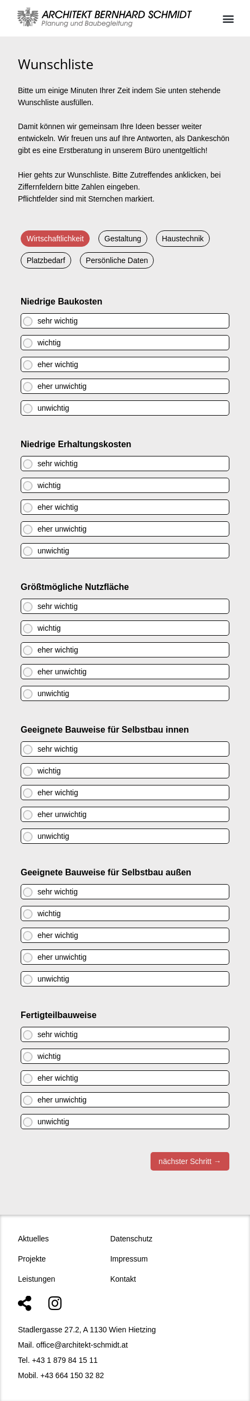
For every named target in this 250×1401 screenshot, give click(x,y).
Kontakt (123, 1279)
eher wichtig (58, 364)
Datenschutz (131, 1238)
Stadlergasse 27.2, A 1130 (62, 1329)
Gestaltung (122, 238)
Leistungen (36, 1279)
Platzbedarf (46, 260)
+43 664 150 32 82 (72, 1375)
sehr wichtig (58, 320)
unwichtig (53, 408)
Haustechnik (183, 238)
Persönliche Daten (117, 260)
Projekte (32, 1258)
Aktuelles (33, 1238)
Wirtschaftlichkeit (55, 238)
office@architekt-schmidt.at (82, 1345)
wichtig (49, 342)
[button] (229, 18)
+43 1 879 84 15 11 (65, 1360)
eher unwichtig (62, 386)
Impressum (129, 1258)
